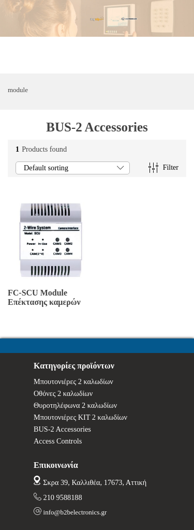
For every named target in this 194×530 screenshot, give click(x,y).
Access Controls (58, 441)
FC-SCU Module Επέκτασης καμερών (44, 297)
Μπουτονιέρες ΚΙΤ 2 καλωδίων (80, 417)
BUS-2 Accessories (62, 429)
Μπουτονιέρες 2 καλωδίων (73, 381)
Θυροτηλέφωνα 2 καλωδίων (75, 405)
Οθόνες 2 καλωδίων (63, 393)
